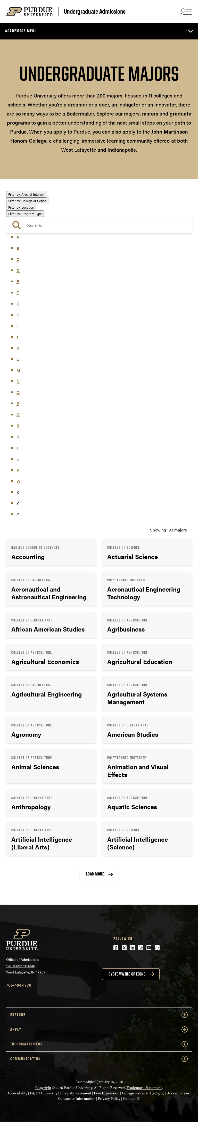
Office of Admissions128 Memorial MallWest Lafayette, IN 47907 (25, 965)
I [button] (17, 326)
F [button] (17, 293)
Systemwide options (127, 974)
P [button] (17, 403)
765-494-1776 (18, 985)
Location (21, 207)
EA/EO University (43, 1093)
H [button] (18, 315)
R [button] (17, 426)
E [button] (17, 281)
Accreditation (178, 1093)
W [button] (18, 481)
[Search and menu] (185, 11)
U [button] (18, 459)
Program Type (25, 213)
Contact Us (131, 1098)
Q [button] (18, 414)
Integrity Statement (75, 1093)
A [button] (17, 237)
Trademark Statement (144, 1087)
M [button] (18, 370)
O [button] (18, 392)
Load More (95, 874)
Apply (99, 1029)
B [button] (17, 248)
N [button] (18, 381)
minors (150, 113)
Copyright (43, 1087)
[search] (99, 225)
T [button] (17, 448)
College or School (27, 200)
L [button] (17, 359)
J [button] (17, 337)
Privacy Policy (109, 1098)
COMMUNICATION (99, 1059)
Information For (99, 1044)
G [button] (18, 304)
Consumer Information (76, 1098)
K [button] (17, 348)
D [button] (18, 270)
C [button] (17, 259)
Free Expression (106, 1093)
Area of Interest (26, 194)
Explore (99, 1015)
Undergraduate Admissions (95, 11)
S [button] (17, 437)
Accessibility (17, 1093)
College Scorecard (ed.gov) (143, 1093)
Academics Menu (21, 30)
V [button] (17, 470)
